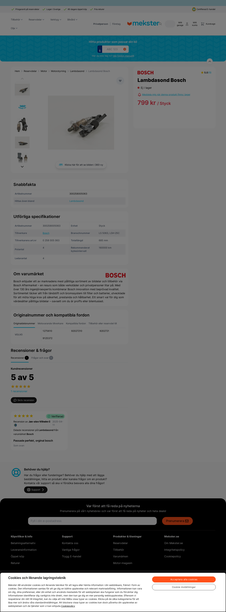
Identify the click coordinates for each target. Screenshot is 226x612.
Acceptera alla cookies (183, 579)
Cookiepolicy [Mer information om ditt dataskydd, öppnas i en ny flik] (68, 606)
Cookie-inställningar (184, 587)
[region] (113, 592)
